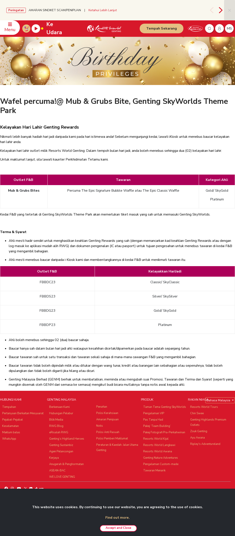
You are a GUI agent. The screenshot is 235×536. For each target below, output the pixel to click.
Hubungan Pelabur (61, 413)
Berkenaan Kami (59, 407)
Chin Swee (197, 413)
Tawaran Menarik (154, 470)
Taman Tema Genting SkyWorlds (164, 407)
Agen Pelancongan (61, 451)
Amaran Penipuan (107, 419)
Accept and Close (118, 528)
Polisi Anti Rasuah (107, 432)
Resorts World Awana (157, 451)
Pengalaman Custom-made (160, 464)
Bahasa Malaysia (219, 400)
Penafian (101, 407)
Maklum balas (11, 432)
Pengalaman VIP (153, 413)
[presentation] (212, 10)
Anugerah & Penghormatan (66, 464)
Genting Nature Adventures (160, 458)
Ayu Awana (197, 438)
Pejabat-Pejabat (12, 420)
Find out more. (117, 517)
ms (229, 28)
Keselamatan (10, 426)
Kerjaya (54, 458)
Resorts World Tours (204, 407)
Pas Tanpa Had (153, 420)
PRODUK (147, 400)
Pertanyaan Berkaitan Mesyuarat (23, 413)
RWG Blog (56, 426)
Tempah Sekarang (161, 28)
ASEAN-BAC (57, 470)
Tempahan (9, 407)
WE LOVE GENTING (62, 477)
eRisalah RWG (58, 432)
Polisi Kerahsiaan (107, 413)
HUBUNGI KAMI (10, 400)
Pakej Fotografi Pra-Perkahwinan (164, 432)
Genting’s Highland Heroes (66, 439)
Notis (99, 426)
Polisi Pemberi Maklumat (112, 438)
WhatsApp (9, 439)
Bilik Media (56, 420)
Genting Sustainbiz (61, 445)
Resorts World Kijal (156, 439)
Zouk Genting (198, 431)
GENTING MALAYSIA (61, 400)
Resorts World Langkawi (159, 445)
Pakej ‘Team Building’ (157, 426)
